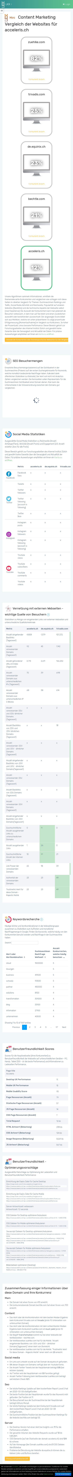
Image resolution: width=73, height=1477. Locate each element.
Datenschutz (48, 1474)
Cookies (15, 1466)
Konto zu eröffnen (46, 334)
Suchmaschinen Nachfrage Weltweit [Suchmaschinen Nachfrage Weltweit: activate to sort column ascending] (42, 954)
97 (57, 1027)
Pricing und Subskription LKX (17, 1459)
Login (66, 4)
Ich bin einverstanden (63, 1474)
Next (64, 1027)
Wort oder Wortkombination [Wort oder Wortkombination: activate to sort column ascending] (14, 955)
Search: (21, 942)
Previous (16, 1027)
